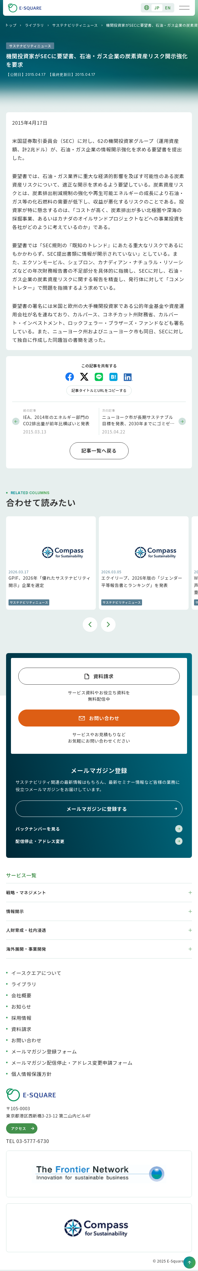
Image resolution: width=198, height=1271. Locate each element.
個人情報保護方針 (31, 1073)
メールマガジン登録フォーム (44, 1051)
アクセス (23, 1128)
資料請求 (103, 676)
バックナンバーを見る (99, 828)
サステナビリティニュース (75, 25)
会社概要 (21, 995)
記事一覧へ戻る (98, 450)
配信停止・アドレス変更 (99, 841)
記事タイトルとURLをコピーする (99, 390)
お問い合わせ (104, 718)
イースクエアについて (36, 972)
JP (156, 8)
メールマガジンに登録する (122, 808)
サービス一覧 (21, 875)
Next (108, 624)
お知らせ (21, 1006)
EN (168, 8)
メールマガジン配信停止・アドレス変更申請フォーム (72, 1062)
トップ (11, 25)
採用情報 (21, 1017)
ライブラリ (34, 25)
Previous (90, 624)
